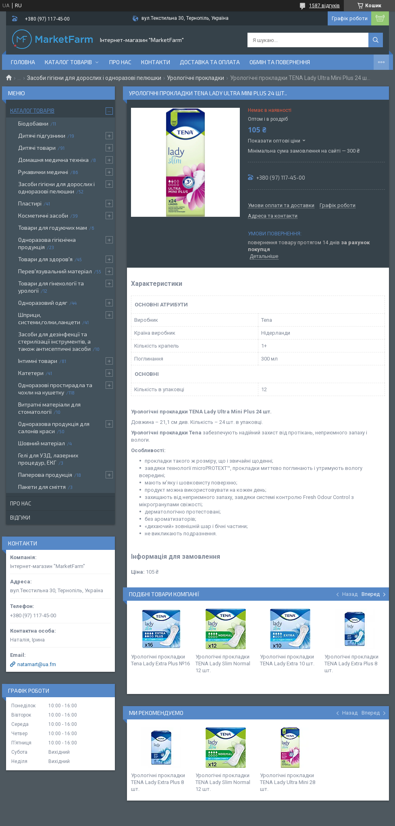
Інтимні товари (37, 360)
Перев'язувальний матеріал (55, 271)
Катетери (31, 372)
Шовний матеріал (41, 443)
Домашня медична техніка (53, 159)
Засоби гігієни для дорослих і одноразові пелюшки (94, 78)
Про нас (120, 62)
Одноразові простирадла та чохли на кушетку (55, 389)
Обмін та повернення (279, 62)
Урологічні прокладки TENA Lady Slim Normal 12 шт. (222, 663)
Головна (23, 62)
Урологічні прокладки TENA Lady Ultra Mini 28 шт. (287, 782)
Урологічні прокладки (195, 78)
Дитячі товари (37, 147)
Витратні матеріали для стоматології (49, 408)
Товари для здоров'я (45, 259)
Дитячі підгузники (41, 135)
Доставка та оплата (210, 62)
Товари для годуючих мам (52, 227)
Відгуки (20, 517)
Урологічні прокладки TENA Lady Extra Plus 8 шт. (351, 663)
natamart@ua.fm (36, 664)
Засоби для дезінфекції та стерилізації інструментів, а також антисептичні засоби (54, 341)
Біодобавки (33, 123)
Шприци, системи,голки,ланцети (49, 318)
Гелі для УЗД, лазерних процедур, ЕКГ (48, 459)
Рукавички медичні (43, 171)
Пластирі (30, 203)
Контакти (155, 62)
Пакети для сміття (42, 486)
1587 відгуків (324, 5)
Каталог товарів (68, 62)
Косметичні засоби (43, 215)
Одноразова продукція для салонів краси (53, 427)
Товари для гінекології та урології (51, 287)
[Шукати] (375, 40)
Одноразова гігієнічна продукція (47, 243)
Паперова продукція (45, 474)
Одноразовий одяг (42, 302)
